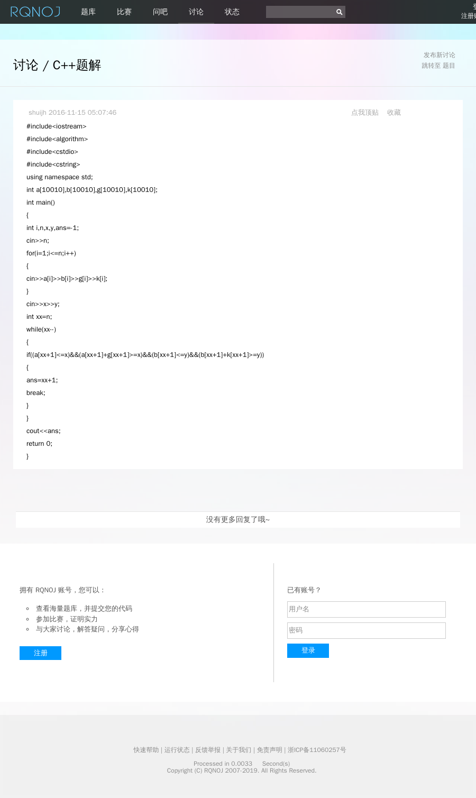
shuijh (38, 112)
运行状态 (177, 750)
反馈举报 (208, 750)
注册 (41, 653)
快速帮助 (146, 750)
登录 (308, 650)
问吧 (160, 11)
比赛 (124, 11)
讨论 (196, 11)
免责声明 (269, 750)
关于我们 (238, 750)
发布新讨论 (439, 55)
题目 (449, 65)
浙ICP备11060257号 (317, 750)
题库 (88, 11)
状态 (232, 11)
